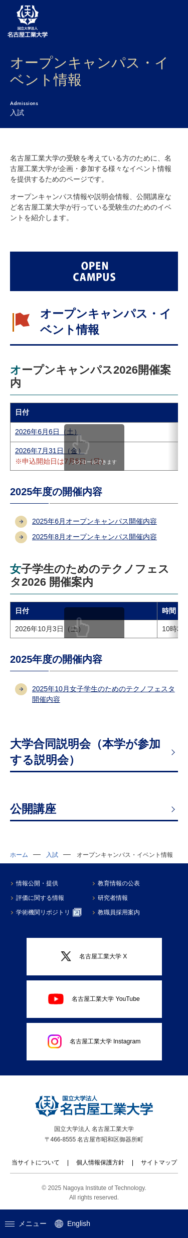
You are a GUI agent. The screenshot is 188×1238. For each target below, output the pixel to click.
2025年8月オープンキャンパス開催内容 (94, 537)
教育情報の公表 (119, 883)
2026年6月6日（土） (48, 432)
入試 (52, 854)
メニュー (26, 1223)
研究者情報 (113, 897)
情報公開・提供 (37, 883)
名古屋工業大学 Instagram (94, 1041)
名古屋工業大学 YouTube (94, 998)
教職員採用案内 (119, 912)
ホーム (19, 854)
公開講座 (33, 808)
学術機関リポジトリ (49, 912)
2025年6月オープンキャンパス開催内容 (94, 521)
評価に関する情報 (40, 897)
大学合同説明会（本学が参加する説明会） (85, 751)
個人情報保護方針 (100, 1162)
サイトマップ (159, 1162)
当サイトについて (36, 1162)
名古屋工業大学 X (94, 956)
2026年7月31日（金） (50, 451)
